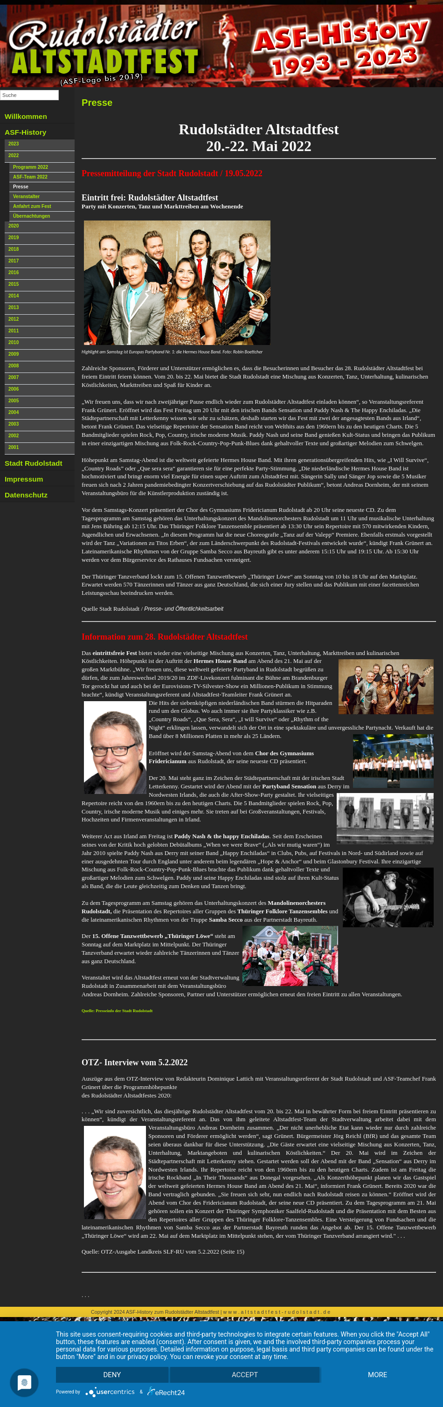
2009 (13, 354)
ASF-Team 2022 (30, 176)
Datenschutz (26, 495)
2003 (13, 424)
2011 (13, 330)
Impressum (24, 479)
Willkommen (26, 116)
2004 (13, 412)
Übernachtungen (31, 216)
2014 (13, 295)
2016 (13, 272)
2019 (13, 237)
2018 (13, 249)
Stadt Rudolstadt (33, 463)
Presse (20, 186)
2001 (13, 447)
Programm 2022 (30, 167)
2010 (13, 342)
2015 (13, 284)
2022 (13, 155)
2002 (13, 435)
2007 (13, 377)
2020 (13, 225)
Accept (245, 1374)
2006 (13, 389)
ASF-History (25, 132)
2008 (13, 365)
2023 (13, 143)
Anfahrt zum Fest (32, 206)
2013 (13, 307)
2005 (13, 400)
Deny (112, 1374)
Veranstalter (26, 196)
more (377, 1374)
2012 (13, 319)
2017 (13, 260)
